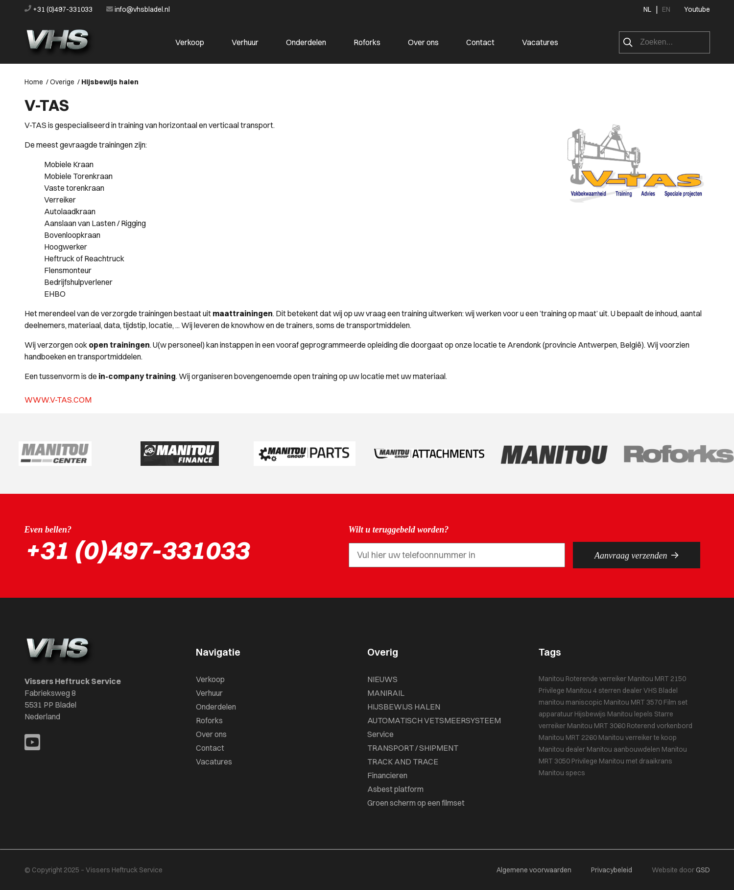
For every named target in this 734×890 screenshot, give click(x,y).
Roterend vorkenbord (659, 725)
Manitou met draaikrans (635, 761)
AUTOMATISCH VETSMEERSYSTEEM (434, 720)
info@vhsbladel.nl (138, 9)
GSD (703, 869)
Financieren (387, 775)
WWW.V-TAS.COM (58, 400)
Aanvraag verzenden (636, 555)
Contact (480, 42)
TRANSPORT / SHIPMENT (412, 748)
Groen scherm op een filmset (416, 803)
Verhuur (245, 42)
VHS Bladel (660, 690)
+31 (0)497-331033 (59, 9)
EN (666, 9)
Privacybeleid (611, 869)
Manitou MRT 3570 (633, 702)
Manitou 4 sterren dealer (604, 690)
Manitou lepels (630, 714)
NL (647, 9)
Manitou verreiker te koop (637, 737)
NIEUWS (382, 679)
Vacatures (540, 42)
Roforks (367, 42)
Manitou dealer (562, 749)
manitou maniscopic (570, 702)
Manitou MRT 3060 (596, 725)
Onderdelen (306, 42)
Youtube (697, 9)
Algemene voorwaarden (534, 869)
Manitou (551, 678)
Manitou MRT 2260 (568, 737)
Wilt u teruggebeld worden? (399, 529)
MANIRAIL (385, 693)
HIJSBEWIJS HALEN (403, 707)
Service (380, 734)
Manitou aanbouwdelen (623, 749)
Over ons (423, 42)
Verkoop (189, 42)
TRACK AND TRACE (402, 761)
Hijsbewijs (590, 714)
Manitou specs (562, 772)
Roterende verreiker (596, 678)
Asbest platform (395, 789)
